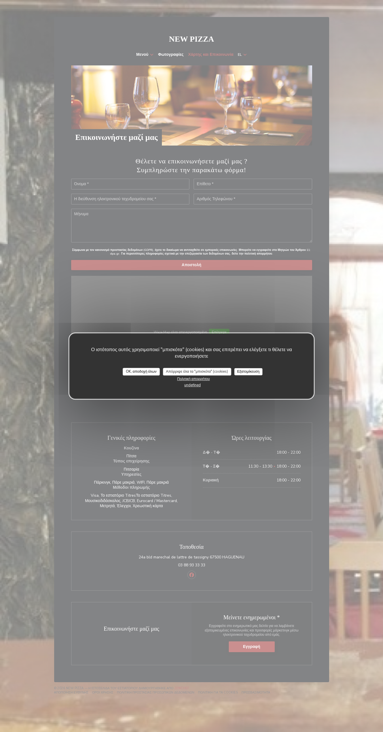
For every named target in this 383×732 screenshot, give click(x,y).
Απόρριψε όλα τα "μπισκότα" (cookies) (197, 371)
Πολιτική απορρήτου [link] (193, 378)
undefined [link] (192, 385)
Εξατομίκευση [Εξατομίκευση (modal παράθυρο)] (248, 371)
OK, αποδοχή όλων (141, 371)
